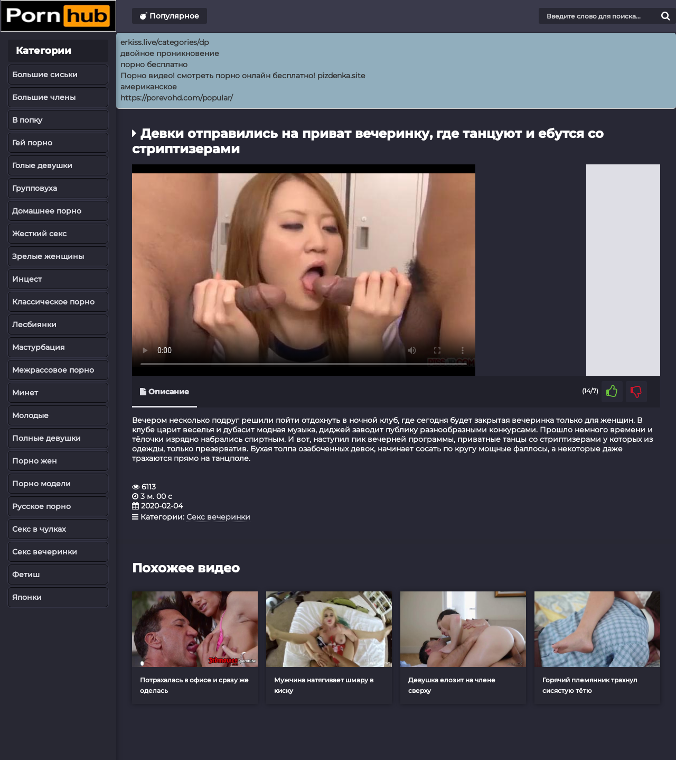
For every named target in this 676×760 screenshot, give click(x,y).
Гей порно (32, 142)
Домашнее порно (46, 211)
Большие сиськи (45, 74)
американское (148, 86)
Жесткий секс (39, 233)
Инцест (27, 279)
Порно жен (34, 461)
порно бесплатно (153, 64)
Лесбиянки (34, 324)
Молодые (30, 415)
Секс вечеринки (44, 552)
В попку (27, 120)
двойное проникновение (169, 53)
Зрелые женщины (48, 256)
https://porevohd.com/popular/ (176, 98)
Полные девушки (46, 438)
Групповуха (34, 188)
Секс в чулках (39, 529)
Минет (25, 392)
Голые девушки (42, 165)
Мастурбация (38, 347)
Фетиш (26, 574)
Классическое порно (53, 302)
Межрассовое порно (53, 370)
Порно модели (41, 483)
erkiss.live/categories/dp (164, 42)
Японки (27, 597)
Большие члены (44, 97)
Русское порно (41, 506)
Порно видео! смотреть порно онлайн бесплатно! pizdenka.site (242, 75)
